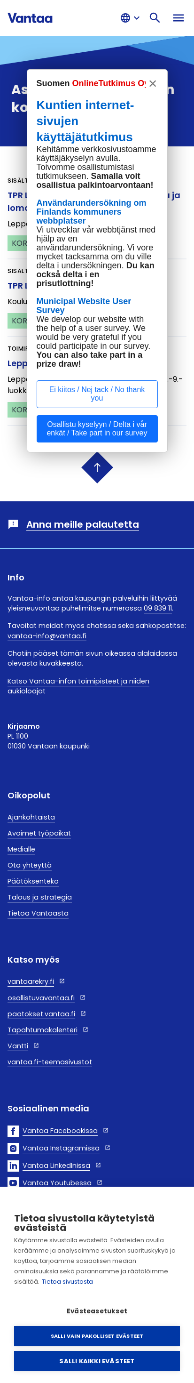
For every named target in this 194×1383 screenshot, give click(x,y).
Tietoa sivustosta (67, 1281)
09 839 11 (158, 608)
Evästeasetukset (97, 1311)
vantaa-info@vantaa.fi (47, 636)
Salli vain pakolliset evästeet (97, 1336)
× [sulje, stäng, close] (152, 83)
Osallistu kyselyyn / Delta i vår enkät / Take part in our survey (97, 428)
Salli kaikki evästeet (96, 1361)
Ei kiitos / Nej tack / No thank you (97, 394)
